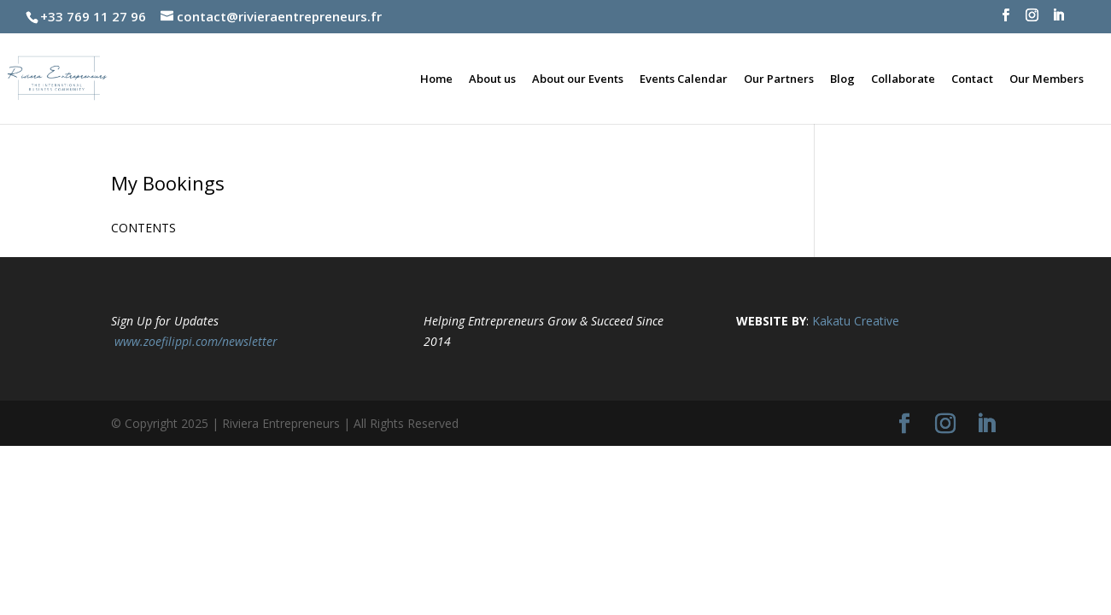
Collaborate (903, 79)
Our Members (1046, 79)
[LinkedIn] (1058, 20)
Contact (972, 79)
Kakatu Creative (855, 321)
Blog (842, 79)
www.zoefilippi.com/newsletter (196, 341)
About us (492, 79)
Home (436, 79)
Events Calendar (684, 79)
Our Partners (779, 79)
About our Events (577, 79)
